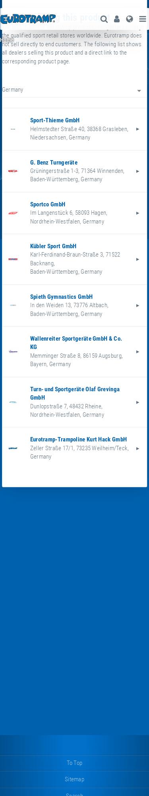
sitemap (74, 779)
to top (75, 763)
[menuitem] (116, 19)
